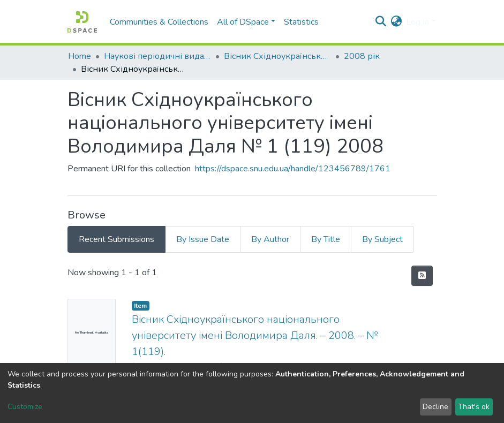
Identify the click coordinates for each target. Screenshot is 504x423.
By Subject (382, 239)
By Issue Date (202, 239)
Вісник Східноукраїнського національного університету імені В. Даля (277, 56)
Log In (417, 22)
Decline (435, 407)
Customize (24, 407)
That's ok (474, 407)
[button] (396, 22)
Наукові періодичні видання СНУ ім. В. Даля (157, 56)
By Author (270, 239)
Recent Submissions (116, 239)
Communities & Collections (159, 22)
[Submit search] (380, 22)
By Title (325, 239)
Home (79, 56)
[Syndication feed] (422, 276)
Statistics (301, 22)
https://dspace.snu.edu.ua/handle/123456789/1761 (292, 169)
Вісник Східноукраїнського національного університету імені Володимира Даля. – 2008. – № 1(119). (255, 335)
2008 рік (362, 56)
